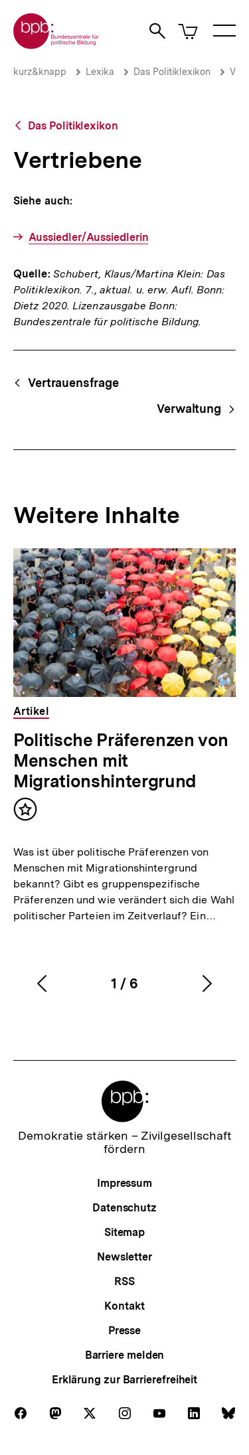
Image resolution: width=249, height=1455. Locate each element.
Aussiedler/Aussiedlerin (89, 237)
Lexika (100, 71)
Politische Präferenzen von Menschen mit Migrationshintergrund (120, 760)
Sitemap (124, 1232)
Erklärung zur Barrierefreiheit (124, 1379)
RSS (124, 1281)
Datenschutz (124, 1207)
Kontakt (124, 1306)
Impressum (124, 1183)
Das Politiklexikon (171, 71)
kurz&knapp (39, 71)
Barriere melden (125, 1355)
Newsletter (124, 1257)
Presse (124, 1330)
